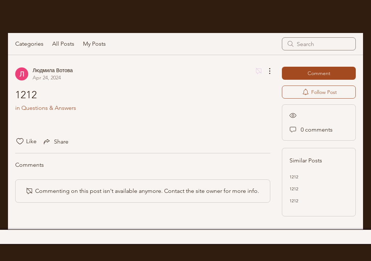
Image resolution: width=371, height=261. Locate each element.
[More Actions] (266, 71)
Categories (29, 43)
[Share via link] (55, 141)
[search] (319, 43)
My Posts (94, 43)
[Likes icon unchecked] (20, 141)
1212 (293, 176)
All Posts (63, 43)
